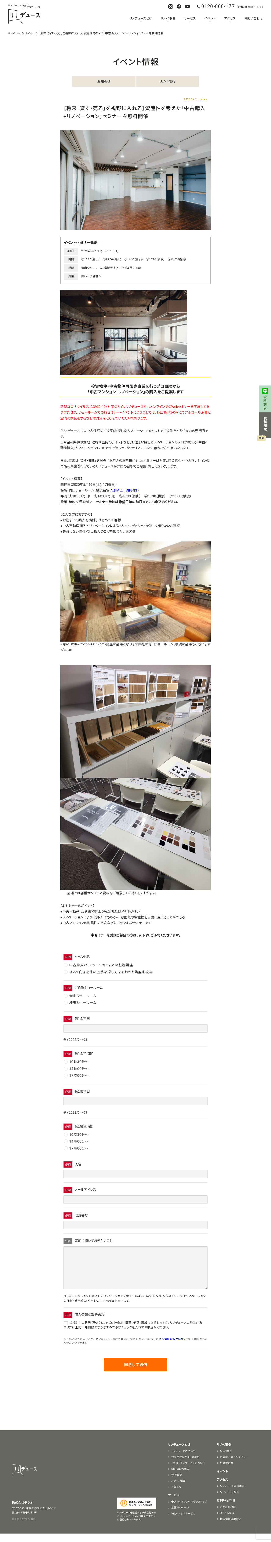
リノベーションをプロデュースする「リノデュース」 (24, 14)
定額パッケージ (180, 1516)
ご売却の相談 (228, 1515)
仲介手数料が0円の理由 (185, 1465)
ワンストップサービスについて (188, 1471)
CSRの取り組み (180, 1477)
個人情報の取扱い (230, 1527)
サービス (190, 18)
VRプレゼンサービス (183, 1522)
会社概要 (176, 1483)
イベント (210, 18)
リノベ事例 (168, 18)
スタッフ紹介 (178, 1489)
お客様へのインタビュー (234, 1465)
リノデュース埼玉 (229, 1500)
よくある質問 (227, 1521)
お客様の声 (226, 1471)
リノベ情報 (167, 82)
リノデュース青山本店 (232, 1494)
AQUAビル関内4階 (124, 490)
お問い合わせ (253, 18)
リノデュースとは (141, 18)
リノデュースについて (183, 1459)
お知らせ (103, 82)
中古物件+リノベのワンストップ (189, 1510)
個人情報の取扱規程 (171, 1347)
